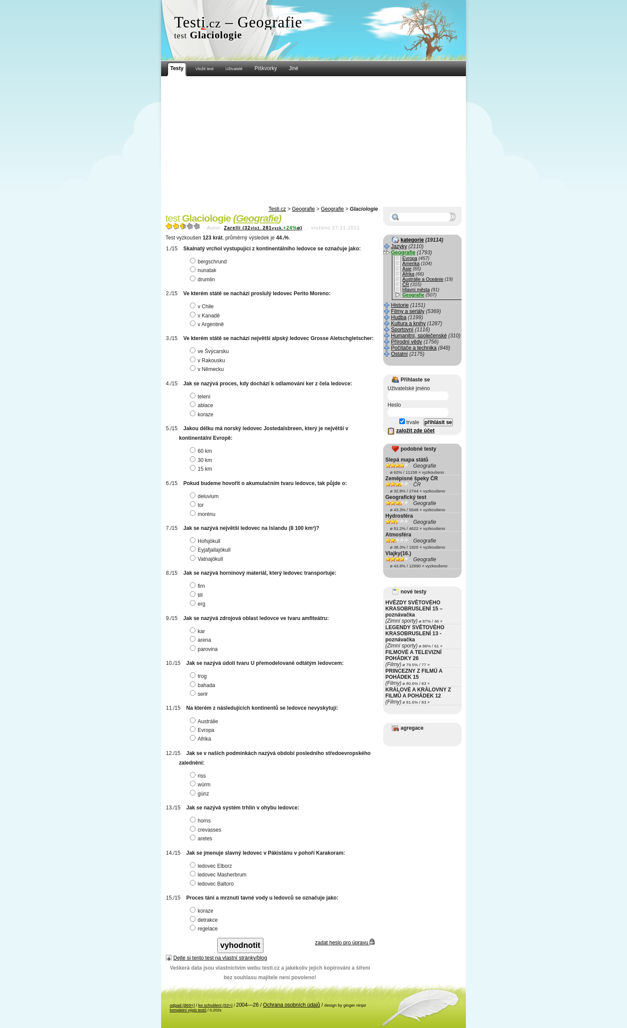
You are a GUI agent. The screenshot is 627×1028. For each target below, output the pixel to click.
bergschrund (209, 262)
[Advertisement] (313, 141)
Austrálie (205, 721)
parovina (205, 649)
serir (200, 694)
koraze (202, 414)
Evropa (203, 730)
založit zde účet (415, 431)
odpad (182, 1005)
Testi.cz (277, 209)
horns (201, 821)
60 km (202, 451)
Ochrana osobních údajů (291, 1005)
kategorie (412, 240)
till (197, 595)
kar (198, 631)
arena (201, 640)
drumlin (203, 279)
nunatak (204, 270)
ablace (202, 405)
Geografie (303, 209)
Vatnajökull (207, 559)
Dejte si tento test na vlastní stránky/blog (220, 958)
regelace (205, 929)
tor (198, 505)
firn (198, 586)
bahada (203, 685)
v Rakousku (208, 360)
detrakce (205, 920)
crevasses (206, 830)
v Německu (208, 369)
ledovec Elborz (212, 866)
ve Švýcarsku (210, 351)
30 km (202, 460)
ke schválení (215, 1005)
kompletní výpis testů (188, 1010)
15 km (202, 469)
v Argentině (208, 324)
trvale (409, 422)
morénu (204, 514)
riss (199, 776)
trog (199, 676)
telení (201, 397)
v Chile (203, 306)
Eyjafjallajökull (211, 550)
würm (201, 785)
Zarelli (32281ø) (263, 227)
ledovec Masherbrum (219, 875)
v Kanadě (206, 316)
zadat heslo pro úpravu (344, 943)
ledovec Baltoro (213, 884)
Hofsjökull (206, 541)
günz (200, 794)
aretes (202, 839)
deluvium (205, 496)
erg (198, 604)
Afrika (201, 739)
